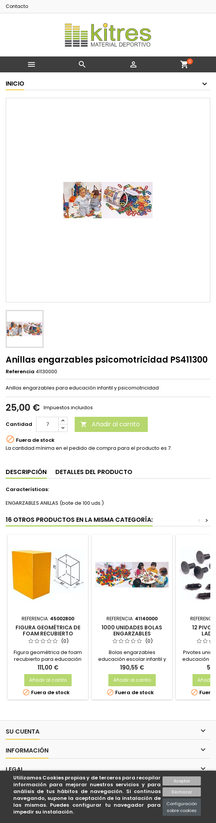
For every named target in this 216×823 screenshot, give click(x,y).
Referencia (20, 371)
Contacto (17, 6)
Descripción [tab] (26, 472)
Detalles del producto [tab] (93, 472)
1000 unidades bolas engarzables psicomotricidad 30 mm (132, 633)
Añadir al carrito (110, 424)
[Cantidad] (47, 424)
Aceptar (182, 781)
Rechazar (182, 792)
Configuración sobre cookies (181, 807)
